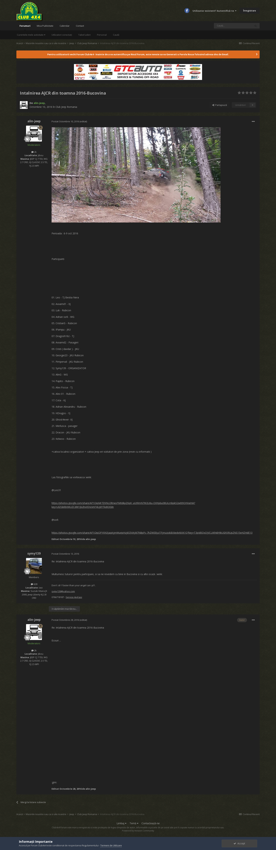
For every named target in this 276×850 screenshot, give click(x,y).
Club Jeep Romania (66, 107)
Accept (239, 843)
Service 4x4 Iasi (74, 597)
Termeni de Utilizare (111, 845)
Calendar (65, 25)
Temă (134, 823)
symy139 (34, 553)
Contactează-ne (151, 823)
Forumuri (25, 27)
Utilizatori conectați (62, 34)
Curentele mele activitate (31, 34)
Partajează (219, 105)
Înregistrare (249, 10)
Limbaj (121, 823)
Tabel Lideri (84, 34)
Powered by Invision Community (138, 830)
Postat (66, 121)
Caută (116, 34)
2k (34, 152)
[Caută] (233, 25)
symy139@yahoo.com (63, 591)
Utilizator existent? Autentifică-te (214, 10)
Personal (102, 34)
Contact (80, 25)
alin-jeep (33, 121)
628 (34, 584)
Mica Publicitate (45, 25)
